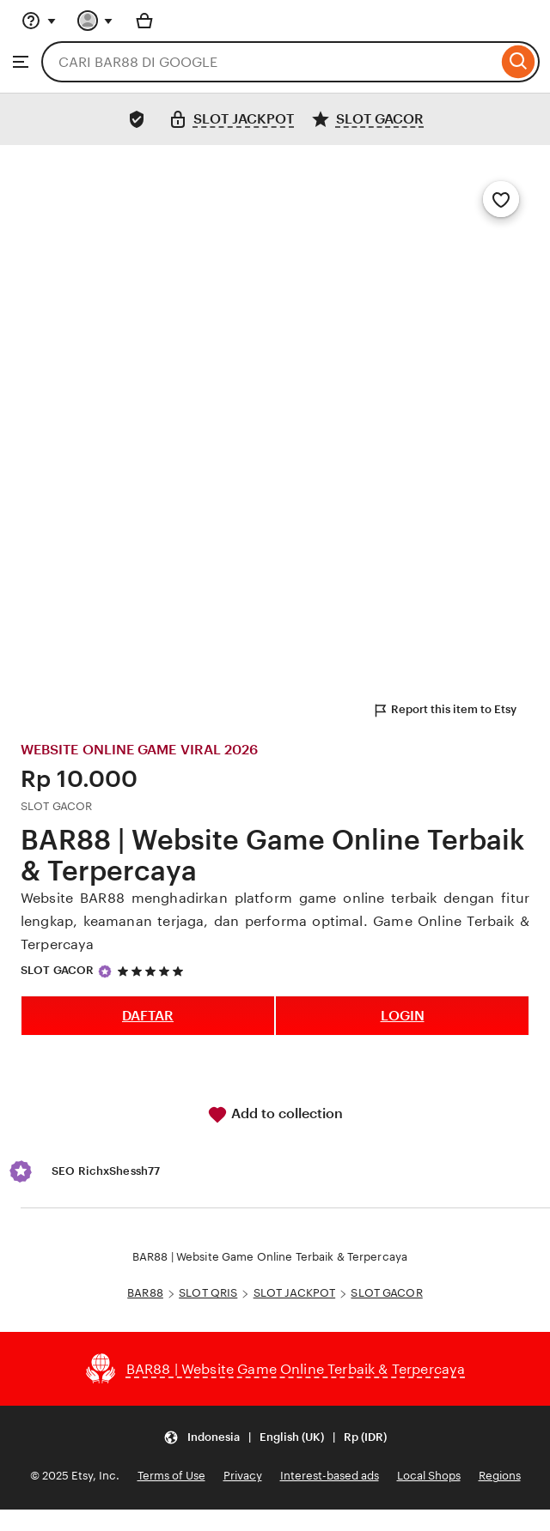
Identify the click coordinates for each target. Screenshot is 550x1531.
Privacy (242, 1475)
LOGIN (403, 1016)
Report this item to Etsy (444, 710)
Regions (500, 1475)
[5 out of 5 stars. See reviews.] (153, 971)
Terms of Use (171, 1475)
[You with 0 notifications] (95, 20)
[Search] (519, 61)
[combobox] (269, 61)
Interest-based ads (329, 1475)
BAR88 (145, 1292)
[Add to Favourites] (501, 199)
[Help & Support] (38, 20)
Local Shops (429, 1475)
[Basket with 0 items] (144, 20)
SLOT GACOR (57, 970)
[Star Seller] (105, 971)
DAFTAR (148, 1016)
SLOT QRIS (208, 1292)
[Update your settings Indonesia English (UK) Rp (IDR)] (275, 1437)
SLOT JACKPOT (295, 1292)
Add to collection (275, 1114)
